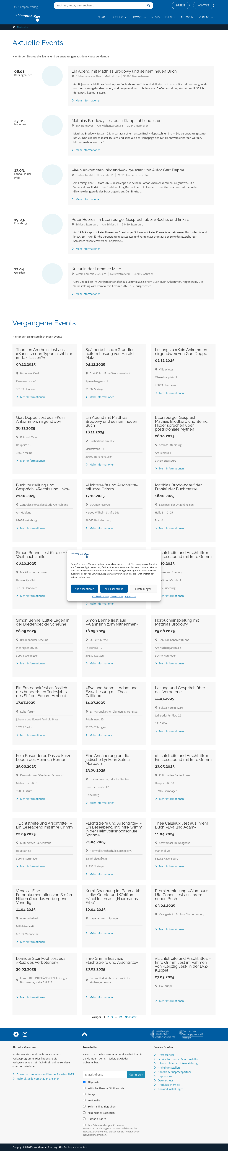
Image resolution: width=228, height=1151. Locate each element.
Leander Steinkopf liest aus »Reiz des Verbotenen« (40, 960)
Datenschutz (116, 596)
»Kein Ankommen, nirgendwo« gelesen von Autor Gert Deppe (128, 170)
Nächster (130, 1017)
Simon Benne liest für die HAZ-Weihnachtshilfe (44, 554)
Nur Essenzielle (114, 589)
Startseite (22, 27)
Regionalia (91, 1100)
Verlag (206, 17)
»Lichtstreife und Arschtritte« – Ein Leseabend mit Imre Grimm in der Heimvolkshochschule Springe (114, 829)
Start (102, 17)
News (155, 17)
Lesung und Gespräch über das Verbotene (180, 689)
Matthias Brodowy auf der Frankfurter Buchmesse (178, 487)
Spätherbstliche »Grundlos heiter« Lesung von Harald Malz (110, 353)
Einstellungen (143, 589)
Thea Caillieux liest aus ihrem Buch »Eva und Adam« (181, 825)
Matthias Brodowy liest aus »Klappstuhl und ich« (116, 120)
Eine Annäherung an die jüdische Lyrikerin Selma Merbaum (108, 759)
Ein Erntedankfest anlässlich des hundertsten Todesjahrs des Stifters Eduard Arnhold (41, 691)
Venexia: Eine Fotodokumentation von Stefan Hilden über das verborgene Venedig (44, 896)
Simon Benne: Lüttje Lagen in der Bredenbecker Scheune (42, 622)
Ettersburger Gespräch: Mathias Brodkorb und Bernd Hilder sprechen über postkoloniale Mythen (181, 423)
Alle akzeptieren (84, 589)
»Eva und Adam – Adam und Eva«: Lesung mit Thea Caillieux (112, 691)
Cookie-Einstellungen (170, 1089)
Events (170, 17)
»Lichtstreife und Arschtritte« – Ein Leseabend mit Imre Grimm (183, 554)
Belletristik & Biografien (99, 1106)
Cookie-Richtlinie (100, 596)
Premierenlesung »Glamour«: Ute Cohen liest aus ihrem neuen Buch (181, 894)
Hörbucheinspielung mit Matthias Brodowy (177, 622)
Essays (89, 1094)
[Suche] (149, 5)
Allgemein (91, 1082)
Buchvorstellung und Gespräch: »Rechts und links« (43, 487)
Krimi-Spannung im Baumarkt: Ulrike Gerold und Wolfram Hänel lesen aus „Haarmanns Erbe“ (113, 896)
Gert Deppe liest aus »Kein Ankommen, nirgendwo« (40, 419)
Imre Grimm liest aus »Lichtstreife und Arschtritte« (112, 960)
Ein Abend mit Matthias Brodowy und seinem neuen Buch (124, 71)
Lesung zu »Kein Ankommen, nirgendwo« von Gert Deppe (181, 351)
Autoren (187, 17)
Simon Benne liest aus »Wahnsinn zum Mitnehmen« (112, 622)
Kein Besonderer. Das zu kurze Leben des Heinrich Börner (43, 757)
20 (120, 1017)
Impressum (130, 596)
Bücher (119, 17)
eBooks (139, 17)
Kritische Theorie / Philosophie (103, 1088)
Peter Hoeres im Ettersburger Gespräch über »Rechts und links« (130, 219)
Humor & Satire (94, 1118)
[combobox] (100, 5)
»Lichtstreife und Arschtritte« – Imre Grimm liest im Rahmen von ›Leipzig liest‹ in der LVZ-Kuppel (183, 964)
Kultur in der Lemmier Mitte (96, 268)
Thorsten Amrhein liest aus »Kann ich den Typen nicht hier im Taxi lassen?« (44, 353)
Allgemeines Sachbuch (99, 1112)
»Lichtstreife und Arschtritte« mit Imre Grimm (112, 487)
